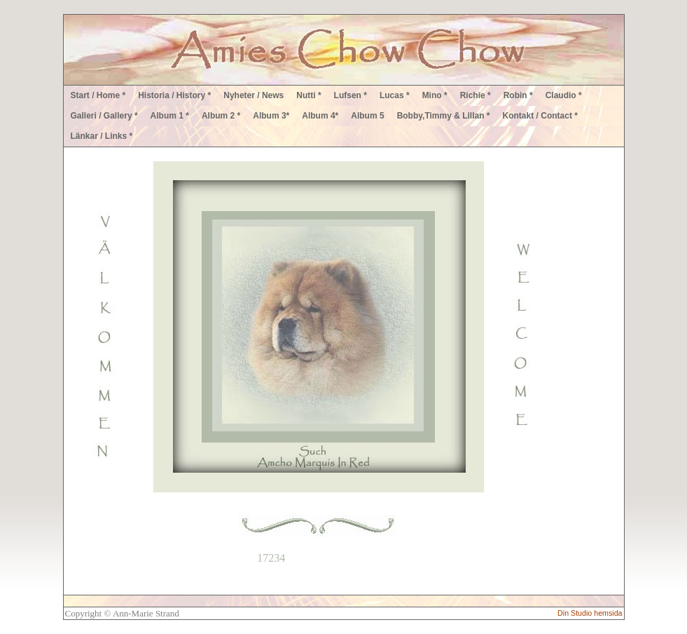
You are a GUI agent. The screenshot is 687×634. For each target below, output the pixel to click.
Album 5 (367, 116)
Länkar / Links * (102, 136)
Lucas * (395, 95)
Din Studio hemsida (589, 613)
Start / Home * (98, 95)
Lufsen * (350, 95)
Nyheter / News (253, 95)
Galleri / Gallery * (104, 116)
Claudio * (564, 95)
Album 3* (271, 116)
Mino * (434, 95)
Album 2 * (221, 116)
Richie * (475, 95)
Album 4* (320, 116)
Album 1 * (170, 116)
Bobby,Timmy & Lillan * (443, 116)
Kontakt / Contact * (540, 116)
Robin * (518, 95)
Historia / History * (174, 95)
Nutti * (308, 95)
